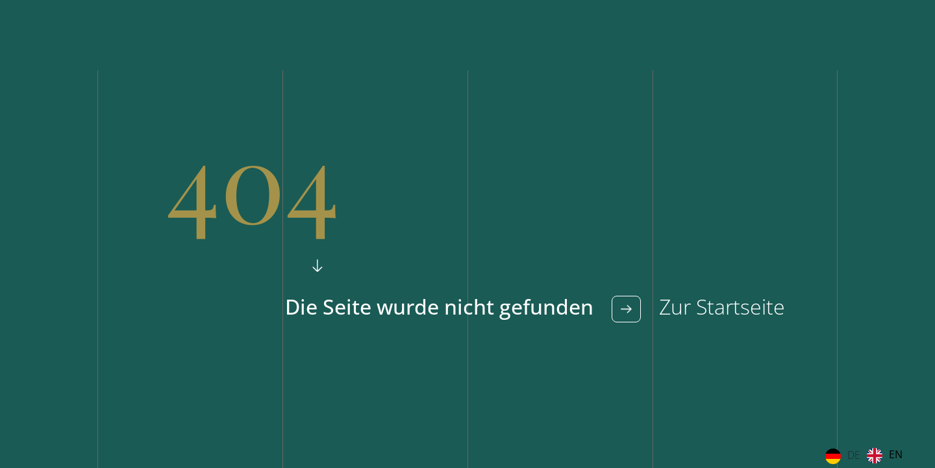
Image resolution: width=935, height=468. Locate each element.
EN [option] (896, 454)
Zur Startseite (719, 306)
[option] (884, 455)
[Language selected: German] (867, 456)
